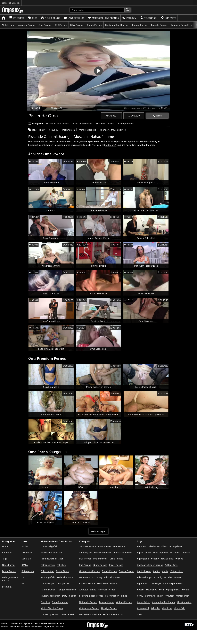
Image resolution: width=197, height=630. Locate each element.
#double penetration (173, 583)
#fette (165, 571)
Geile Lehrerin (68, 614)
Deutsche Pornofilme (181, 24)
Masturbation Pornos (116, 595)
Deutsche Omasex (10, 2)
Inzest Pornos (116, 564)
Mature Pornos (87, 577)
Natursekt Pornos (105, 123)
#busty (185, 552)
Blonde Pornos (94, 24)
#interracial (143, 608)
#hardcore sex (175, 577)
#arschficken (143, 601)
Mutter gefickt (48, 577)
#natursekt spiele (87, 129)
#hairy (42, 129)
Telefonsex (148, 17)
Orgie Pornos (116, 558)
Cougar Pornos (139, 24)
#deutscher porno (146, 577)
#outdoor (142, 546)
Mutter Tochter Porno (52, 608)
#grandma (175, 552)
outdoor (109, 144)
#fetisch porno (160, 552)
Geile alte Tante (65, 577)
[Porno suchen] (97, 10)
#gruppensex (173, 589)
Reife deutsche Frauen (52, 558)
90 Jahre (61, 564)
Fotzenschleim (48, 564)
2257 (24, 577)
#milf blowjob (144, 571)
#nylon (185, 589)
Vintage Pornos (124, 601)
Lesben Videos (106, 601)
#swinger (156, 583)
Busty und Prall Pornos (117, 24)
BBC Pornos (61, 24)
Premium (129, 17)
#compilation (176, 546)
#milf (161, 589)
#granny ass (143, 583)
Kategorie (16, 17)
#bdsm (140, 589)
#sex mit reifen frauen (163, 601)
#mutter (169, 595)
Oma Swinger (48, 583)
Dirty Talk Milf (69, 595)
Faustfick (45, 601)
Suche (25, 546)
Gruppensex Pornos (89, 571)
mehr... (140, 614)
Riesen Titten (62, 571)
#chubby (53, 129)
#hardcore (167, 608)
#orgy (140, 595)
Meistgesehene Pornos (103, 17)
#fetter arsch (68, 129)
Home (5, 546)
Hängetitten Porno (66, 589)
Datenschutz (28, 571)
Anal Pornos (45, 24)
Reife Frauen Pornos (113, 614)
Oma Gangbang (60, 601)
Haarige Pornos (126, 123)
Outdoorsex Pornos (89, 608)
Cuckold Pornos (159, 24)
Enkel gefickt (47, 571)
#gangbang (143, 558)
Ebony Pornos (100, 564)
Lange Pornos (74, 17)
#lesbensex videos (158, 546)
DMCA (25, 564)
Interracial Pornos (122, 552)
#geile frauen (144, 552)
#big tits (162, 577)
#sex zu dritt (167, 558)
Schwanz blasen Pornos (91, 595)
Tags (32, 17)
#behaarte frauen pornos (113, 129)
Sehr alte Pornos (87, 546)
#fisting (179, 558)
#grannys (150, 595)
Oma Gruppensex (50, 614)
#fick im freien (184, 601)
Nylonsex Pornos (106, 589)
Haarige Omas (48, 589)
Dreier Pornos (100, 558)
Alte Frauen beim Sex (51, 552)
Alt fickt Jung (8, 24)
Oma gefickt (63, 583)
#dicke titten (176, 571)
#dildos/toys (171, 564)
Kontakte (168, 17)
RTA (23, 583)
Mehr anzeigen (98, 531)
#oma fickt (179, 608)
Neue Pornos (50, 17)
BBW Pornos (76, 24)
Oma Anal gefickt (49, 546)
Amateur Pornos (26, 24)
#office (156, 571)
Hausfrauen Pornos (82, 123)
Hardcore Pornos (102, 552)
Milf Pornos (85, 564)
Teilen (157, 115)
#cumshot (151, 589)
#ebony (155, 558)
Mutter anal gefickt (50, 595)
